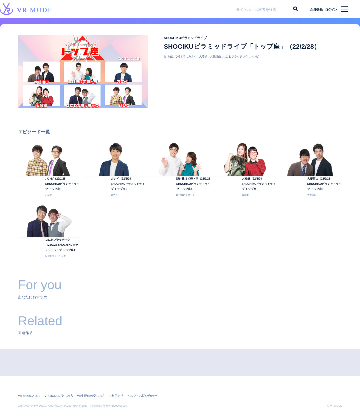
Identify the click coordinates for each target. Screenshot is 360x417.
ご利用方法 (109, 386)
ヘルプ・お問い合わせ (134, 386)
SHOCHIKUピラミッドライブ (190, 41)
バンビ (254, 60)
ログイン (329, 9)
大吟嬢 (203, 60)
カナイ (192, 60)
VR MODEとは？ (28, 386)
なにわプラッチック (235, 60)
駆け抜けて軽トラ (175, 60)
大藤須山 (215, 60)
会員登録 (312, 9)
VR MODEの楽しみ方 (56, 386)
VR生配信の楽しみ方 (86, 386)
